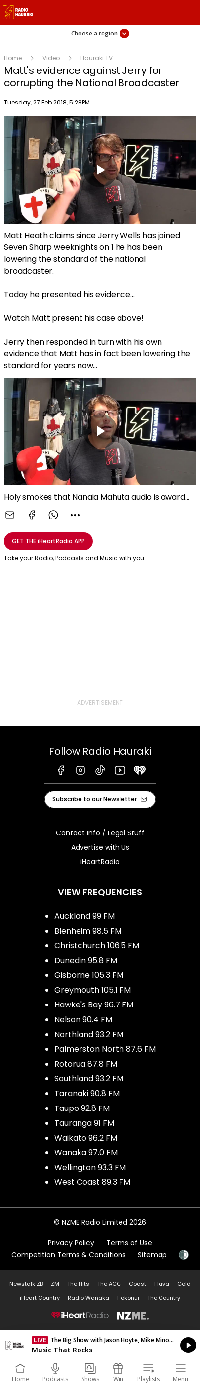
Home (13, 58)
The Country (163, 1298)
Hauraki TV (96, 58)
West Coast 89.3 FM (92, 1182)
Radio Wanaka (88, 1298)
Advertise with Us (100, 847)
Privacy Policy (71, 1242)
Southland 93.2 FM (88, 1078)
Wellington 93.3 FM (90, 1167)
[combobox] (75, 515)
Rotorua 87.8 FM (85, 1064)
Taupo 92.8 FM (82, 1108)
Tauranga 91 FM (84, 1123)
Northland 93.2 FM (88, 1034)
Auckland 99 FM (84, 916)
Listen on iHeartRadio (100, 1345)
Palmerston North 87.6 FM (105, 1049)
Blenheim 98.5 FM (87, 930)
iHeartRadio (100, 861)
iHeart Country (40, 1298)
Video (51, 58)
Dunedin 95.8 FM (85, 960)
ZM (55, 1284)
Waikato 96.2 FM (85, 1137)
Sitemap (152, 1255)
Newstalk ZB (26, 1284)
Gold (184, 1284)
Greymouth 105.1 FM (92, 990)
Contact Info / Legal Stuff (100, 833)
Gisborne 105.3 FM (88, 975)
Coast (137, 1284)
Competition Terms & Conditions (68, 1255)
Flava (161, 1284)
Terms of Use (129, 1242)
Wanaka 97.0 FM (86, 1152)
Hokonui (128, 1298)
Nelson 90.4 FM (83, 1019)
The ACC (109, 1284)
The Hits (78, 1284)
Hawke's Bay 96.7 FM (93, 1004)
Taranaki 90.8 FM (87, 1093)
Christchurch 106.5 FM (96, 945)
